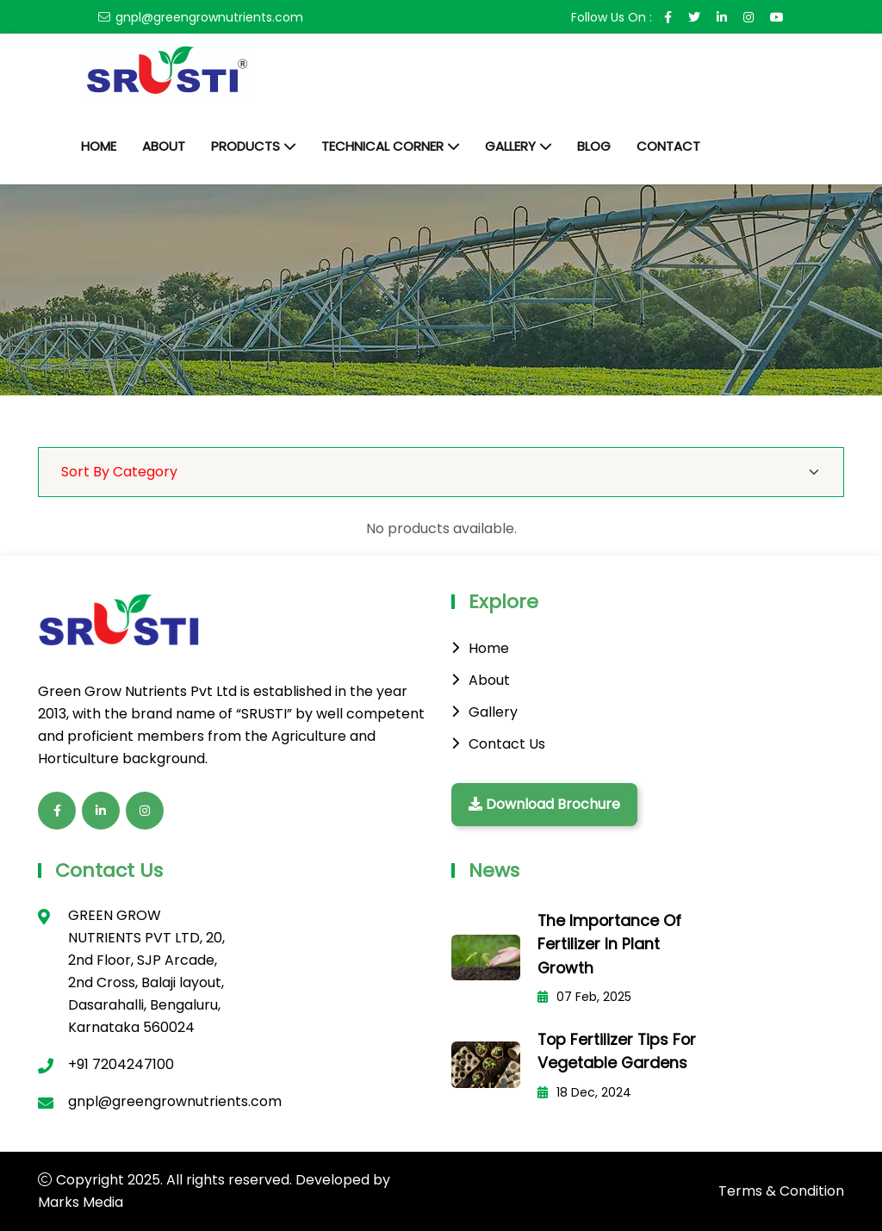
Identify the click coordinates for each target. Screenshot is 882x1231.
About (163, 146)
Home (98, 146)
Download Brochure (544, 804)
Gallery (510, 146)
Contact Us (507, 744)
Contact (668, 146)
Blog (594, 146)
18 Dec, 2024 (584, 1089)
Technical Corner (382, 146)
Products (245, 146)
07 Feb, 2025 (584, 995)
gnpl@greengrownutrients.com (209, 17)
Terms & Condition (781, 1191)
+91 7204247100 (121, 1064)
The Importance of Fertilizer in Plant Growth (610, 944)
